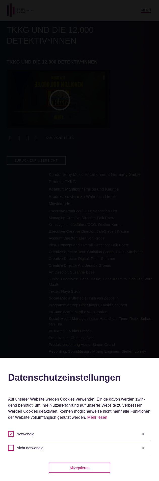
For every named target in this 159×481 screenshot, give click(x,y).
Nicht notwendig (80, 448)
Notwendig (80, 434)
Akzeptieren (79, 468)
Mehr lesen (97, 417)
